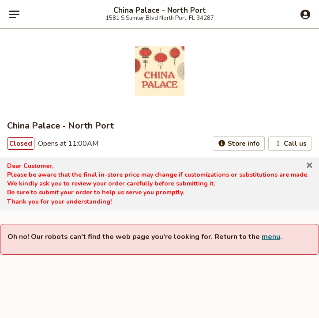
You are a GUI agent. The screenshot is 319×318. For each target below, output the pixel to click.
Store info (239, 143)
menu (271, 237)
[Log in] (305, 14)
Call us (290, 143)
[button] (309, 165)
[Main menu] (14, 14)
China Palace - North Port (159, 10)
